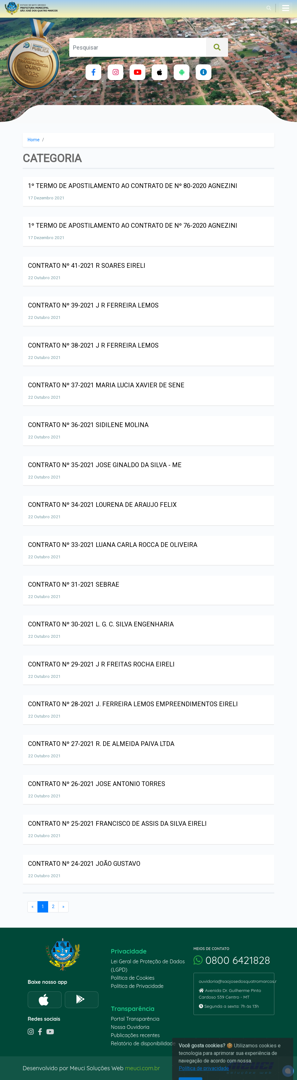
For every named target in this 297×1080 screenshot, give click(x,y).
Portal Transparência (135, 1019)
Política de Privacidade (137, 986)
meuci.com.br (142, 1068)
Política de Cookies (132, 978)
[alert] (288, 1071)
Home (34, 139)
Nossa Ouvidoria (130, 1027)
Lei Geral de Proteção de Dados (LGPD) (148, 965)
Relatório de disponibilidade (143, 1043)
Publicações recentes (135, 1035)
